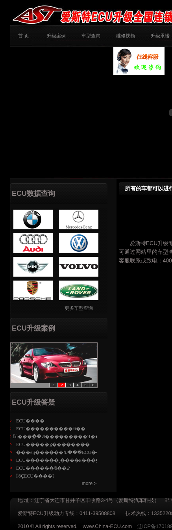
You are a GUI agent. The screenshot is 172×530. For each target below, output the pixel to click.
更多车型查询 (79, 308)
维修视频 (125, 36)
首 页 (23, 36)
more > (89, 483)
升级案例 (56, 36)
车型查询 (90, 36)
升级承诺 (160, 36)
